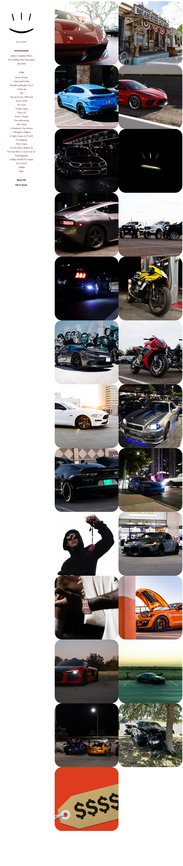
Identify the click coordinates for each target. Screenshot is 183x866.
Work (21, 72)
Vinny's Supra (21, 144)
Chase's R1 (21, 112)
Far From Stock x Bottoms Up (21, 148)
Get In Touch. (21, 185)
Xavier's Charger (21, 116)
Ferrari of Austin (21, 77)
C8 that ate (21, 89)
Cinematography (21, 155)
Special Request (21, 51)
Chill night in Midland (21, 132)
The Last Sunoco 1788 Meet (21, 97)
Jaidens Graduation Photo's (21, 56)
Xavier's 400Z (21, 101)
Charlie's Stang (21, 108)
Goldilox (21, 167)
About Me (21, 180)
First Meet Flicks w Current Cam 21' (21, 151)
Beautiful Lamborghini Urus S (21, 85)
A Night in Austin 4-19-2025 (21, 136)
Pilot (21, 93)
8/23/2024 (21, 163)
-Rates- (21, 171)
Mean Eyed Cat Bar (21, 81)
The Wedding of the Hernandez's (21, 59)
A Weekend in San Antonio (21, 128)
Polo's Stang (21, 124)
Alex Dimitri (21, 63)
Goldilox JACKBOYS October (21, 159)
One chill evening (21, 120)
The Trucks (21, 105)
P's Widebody (21, 140)
